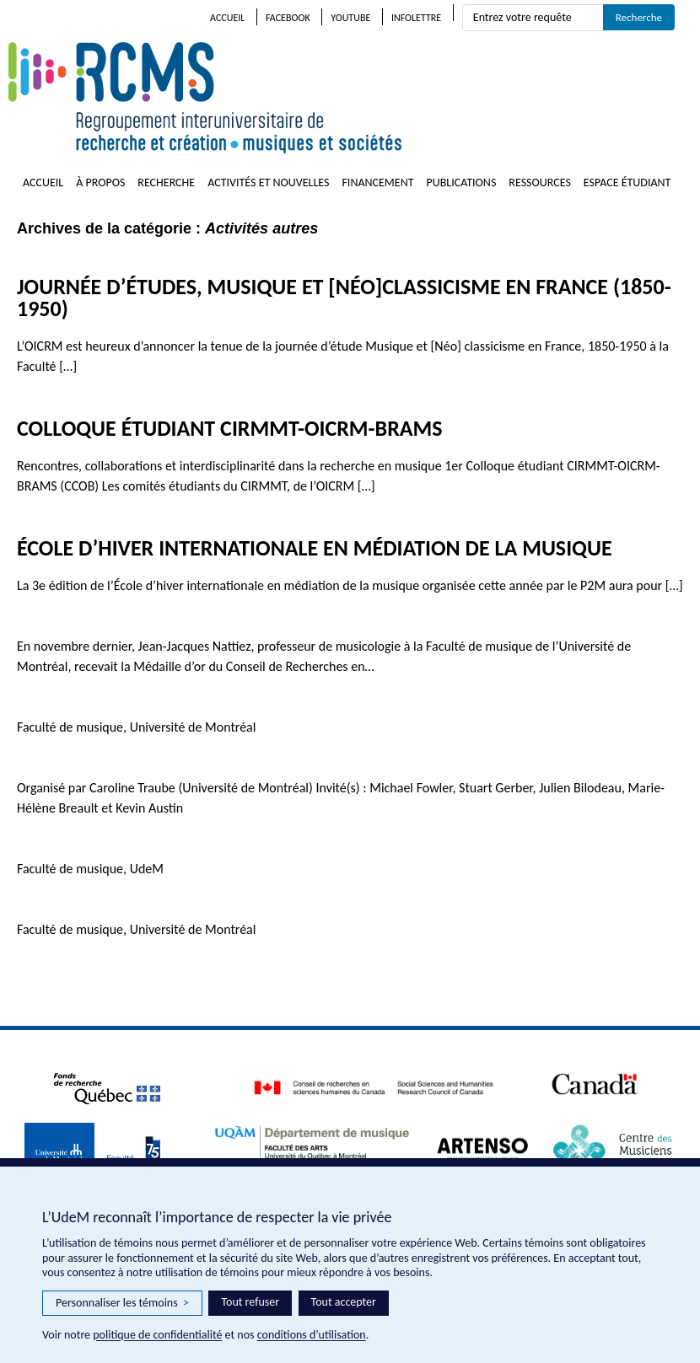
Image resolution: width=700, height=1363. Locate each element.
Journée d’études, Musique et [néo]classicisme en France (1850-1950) (344, 297)
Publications (462, 182)
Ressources (540, 182)
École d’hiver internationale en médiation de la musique (314, 547)
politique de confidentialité (157, 1335)
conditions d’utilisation (311, 1335)
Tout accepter (343, 1302)
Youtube (350, 18)
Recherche (166, 182)
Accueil (227, 18)
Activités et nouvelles (268, 182)
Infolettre (416, 18)
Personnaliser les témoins (122, 1303)
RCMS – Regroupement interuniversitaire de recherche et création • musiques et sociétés (303, 97)
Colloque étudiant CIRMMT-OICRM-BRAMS (230, 428)
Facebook (288, 18)
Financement (377, 182)
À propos (100, 182)
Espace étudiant (627, 182)
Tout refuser (250, 1302)
